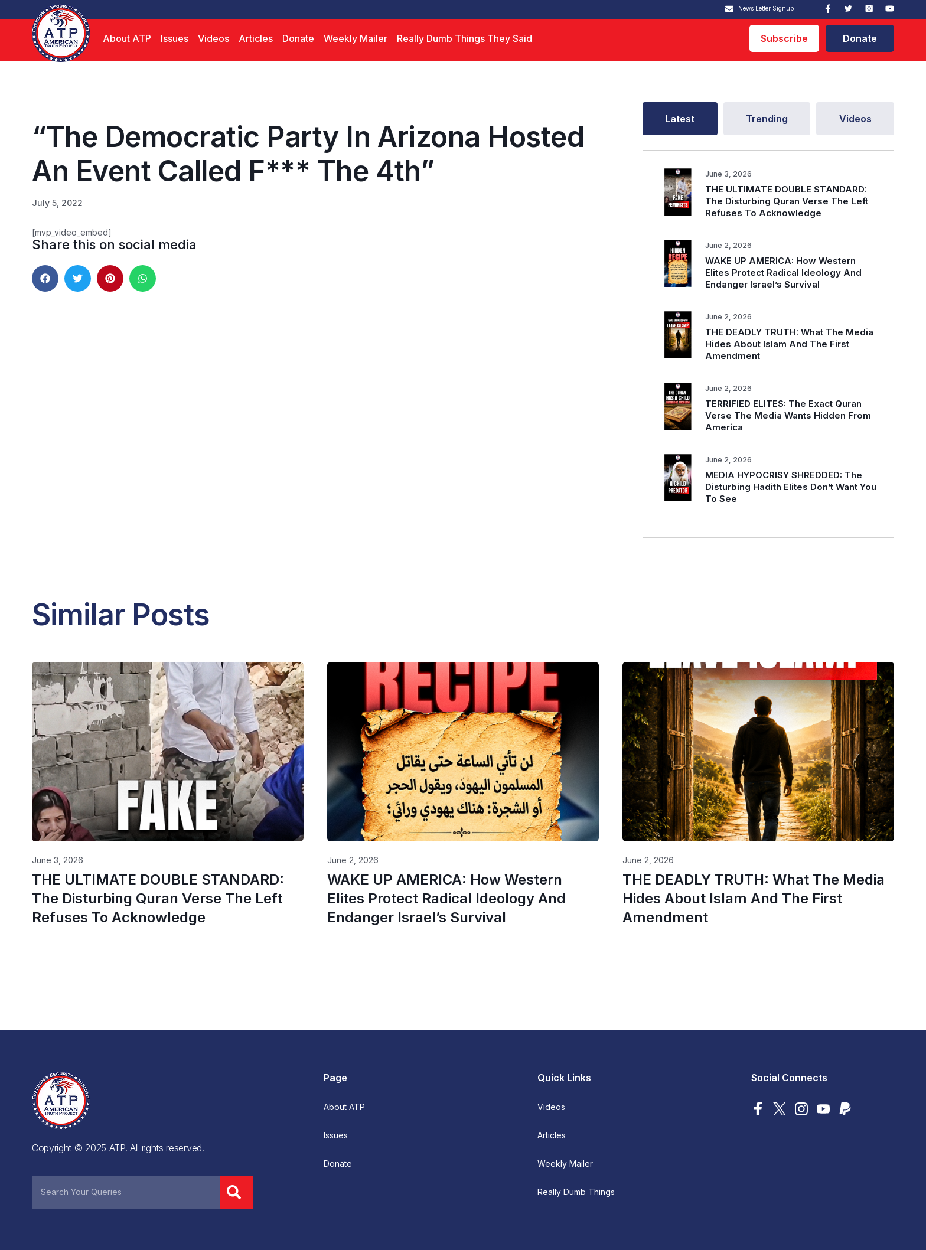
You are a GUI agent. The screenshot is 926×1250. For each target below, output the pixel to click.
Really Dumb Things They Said (464, 38)
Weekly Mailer (355, 38)
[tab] (680, 118)
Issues (174, 38)
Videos (213, 38)
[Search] (236, 1192)
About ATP (127, 38)
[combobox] (126, 1192)
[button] (45, 278)
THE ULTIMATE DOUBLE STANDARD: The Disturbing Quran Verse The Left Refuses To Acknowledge (786, 201)
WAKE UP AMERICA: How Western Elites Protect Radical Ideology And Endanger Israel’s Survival (783, 272)
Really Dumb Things (576, 1192)
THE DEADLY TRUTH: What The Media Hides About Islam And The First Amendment (789, 344)
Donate (298, 38)
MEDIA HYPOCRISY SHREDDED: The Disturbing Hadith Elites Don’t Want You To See (790, 486)
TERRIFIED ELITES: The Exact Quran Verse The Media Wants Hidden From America (788, 415)
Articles (256, 38)
